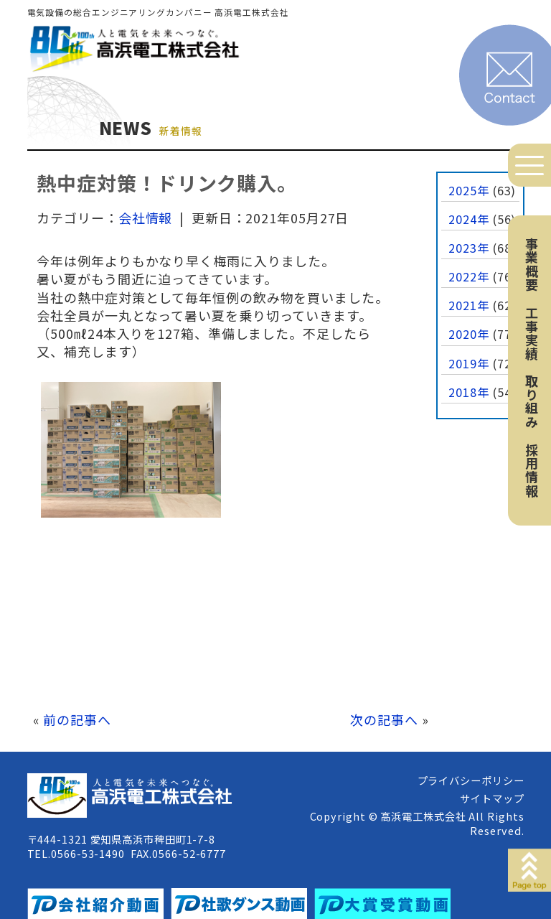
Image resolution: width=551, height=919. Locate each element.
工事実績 (531, 333)
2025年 (468, 190)
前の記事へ (77, 719)
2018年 (468, 392)
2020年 (468, 333)
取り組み (531, 401)
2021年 (468, 305)
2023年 (468, 247)
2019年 (468, 363)
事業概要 (531, 264)
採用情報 (531, 470)
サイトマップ (492, 798)
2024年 (468, 219)
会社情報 (145, 217)
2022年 (468, 276)
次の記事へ (384, 719)
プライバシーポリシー (471, 780)
